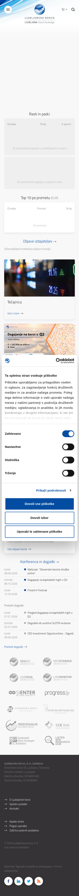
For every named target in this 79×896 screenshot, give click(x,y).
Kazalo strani (16, 821)
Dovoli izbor (40, 518)
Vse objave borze (17, 549)
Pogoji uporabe (18, 826)
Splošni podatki (18, 804)
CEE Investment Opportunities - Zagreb (51, 633)
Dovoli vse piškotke (39, 504)
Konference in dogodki (37, 561)
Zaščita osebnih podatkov (24, 830)
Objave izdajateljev (37, 241)
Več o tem (13, 313)
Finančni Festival (37, 590)
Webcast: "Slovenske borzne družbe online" (48, 571)
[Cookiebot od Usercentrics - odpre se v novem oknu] (56, 361)
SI (64, 9)
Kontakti (14, 808)
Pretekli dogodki (13, 647)
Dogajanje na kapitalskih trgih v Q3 (47, 580)
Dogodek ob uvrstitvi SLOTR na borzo (49, 623)
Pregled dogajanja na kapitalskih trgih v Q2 (49, 614)
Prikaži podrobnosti (51, 490)
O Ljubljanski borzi (19, 799)
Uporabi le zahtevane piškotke (39, 531)
